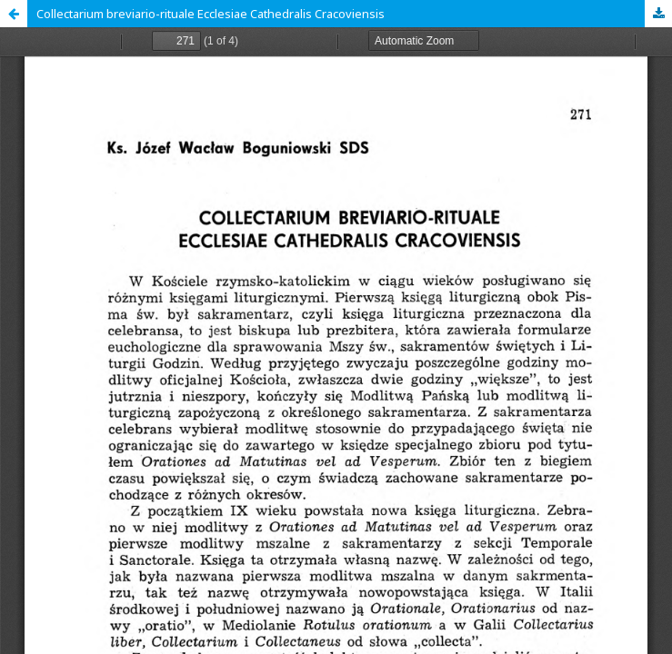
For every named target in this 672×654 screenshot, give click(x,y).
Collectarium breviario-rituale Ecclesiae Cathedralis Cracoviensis (210, 13)
